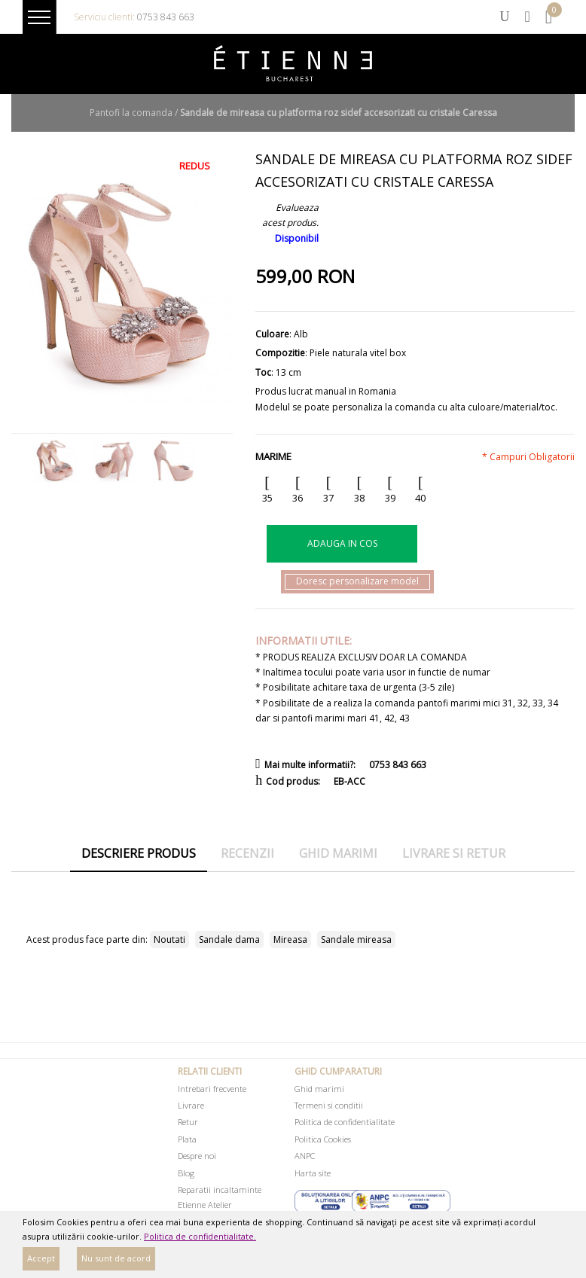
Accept (41, 1258)
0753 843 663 (165, 17)
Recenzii (247, 853)
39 (390, 498)
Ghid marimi (338, 853)
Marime (273, 456)
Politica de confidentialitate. (200, 1236)
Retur (188, 1121)
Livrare (191, 1105)
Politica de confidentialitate (345, 1121)
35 (267, 498)
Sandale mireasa (356, 939)
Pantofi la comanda (131, 112)
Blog (186, 1173)
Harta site (313, 1173)
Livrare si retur (453, 853)
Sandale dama (229, 939)
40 (420, 498)
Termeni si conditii (329, 1105)
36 (297, 498)
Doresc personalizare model (357, 581)
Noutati (169, 939)
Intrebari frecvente (212, 1088)
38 (359, 498)
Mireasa (290, 939)
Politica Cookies (323, 1139)
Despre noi (197, 1155)
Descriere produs (138, 853)
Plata (187, 1139)
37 (328, 498)
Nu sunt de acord (116, 1258)
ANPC (305, 1155)
